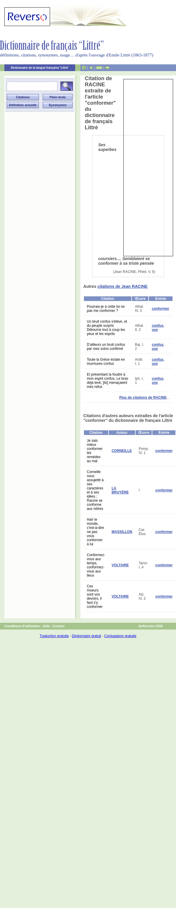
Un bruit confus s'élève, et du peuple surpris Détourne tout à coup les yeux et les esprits (107, 327)
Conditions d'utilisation (22, 626)
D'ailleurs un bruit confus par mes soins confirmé (106, 347)
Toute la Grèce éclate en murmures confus (106, 361)
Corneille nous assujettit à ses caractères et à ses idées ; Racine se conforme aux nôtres (95, 490)
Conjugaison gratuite (120, 636)
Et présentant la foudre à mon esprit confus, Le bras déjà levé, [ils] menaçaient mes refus (107, 380)
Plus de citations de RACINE (143, 397)
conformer (160, 309)
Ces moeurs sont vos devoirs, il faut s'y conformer (95, 596)
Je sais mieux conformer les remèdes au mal (95, 450)
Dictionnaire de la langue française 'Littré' (40, 67)
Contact (59, 626)
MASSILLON (122, 532)
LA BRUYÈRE (120, 490)
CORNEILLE (122, 451)
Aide (46, 626)
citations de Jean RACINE (122, 286)
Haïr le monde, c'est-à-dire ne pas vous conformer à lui (95, 531)
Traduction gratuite (54, 636)
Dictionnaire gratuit (86, 636)
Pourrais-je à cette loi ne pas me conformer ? (106, 309)
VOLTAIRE (120, 565)
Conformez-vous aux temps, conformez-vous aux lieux (96, 565)
